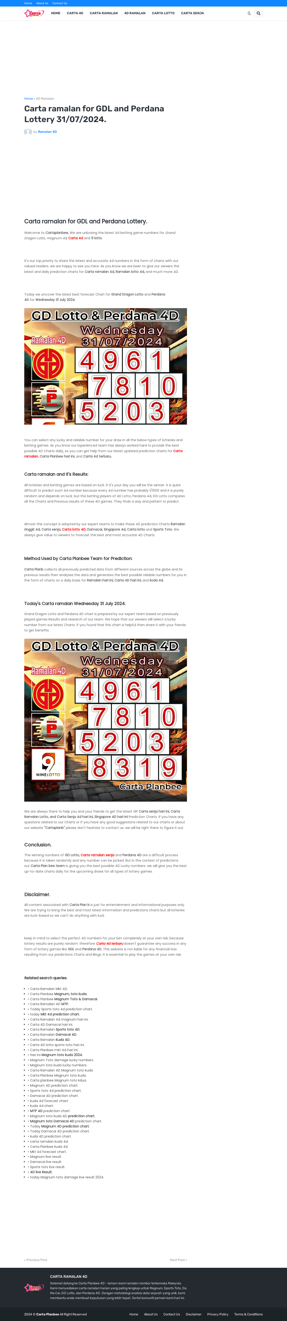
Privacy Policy (217, 1314)
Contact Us (59, 3)
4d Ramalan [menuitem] (134, 13)
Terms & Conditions (248, 1314)
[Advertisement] (143, 58)
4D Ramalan (45, 98)
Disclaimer (193, 1314)
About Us (42, 3)
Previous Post (37, 1260)
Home (28, 3)
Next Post (177, 1260)
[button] (249, 13)
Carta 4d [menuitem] (75, 13)
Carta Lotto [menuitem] (163, 13)
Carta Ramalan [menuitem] (104, 13)
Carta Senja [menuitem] (192, 13)
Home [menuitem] (55, 13)
